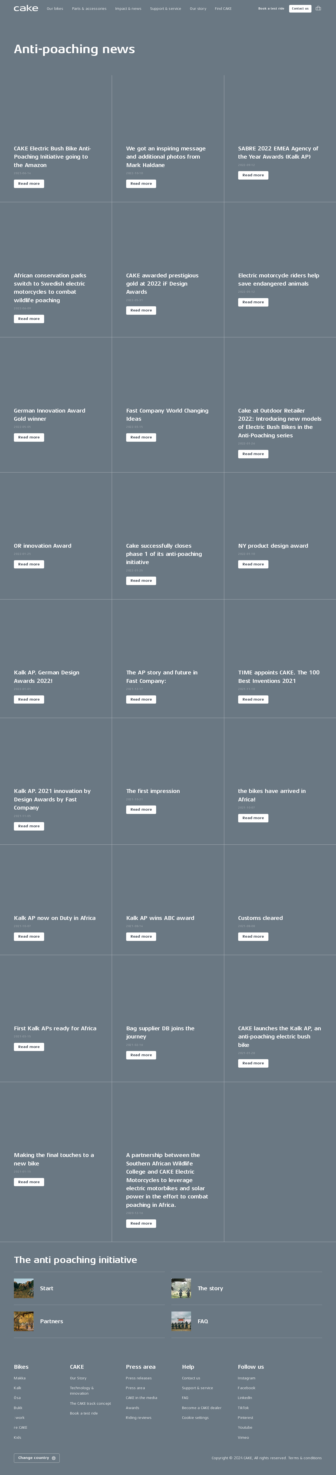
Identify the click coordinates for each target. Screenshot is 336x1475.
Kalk (17, 1388)
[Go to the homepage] (26, 9)
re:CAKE (20, 1427)
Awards (132, 1408)
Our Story (78, 1378)
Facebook (246, 1388)
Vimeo (243, 1437)
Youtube (245, 1427)
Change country (37, 1458)
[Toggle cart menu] (318, 8)
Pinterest (245, 1418)
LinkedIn (245, 1398)
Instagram (246, 1378)
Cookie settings (195, 1418)
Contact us (300, 8)
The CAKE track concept (90, 1403)
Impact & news (128, 9)
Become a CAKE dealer (202, 1408)
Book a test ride (271, 8)
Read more (29, 183)
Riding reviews (139, 1418)
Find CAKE (223, 9)
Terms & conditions (305, 1458)
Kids (17, 1437)
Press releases (139, 1378)
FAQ (185, 1398)
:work (19, 1418)
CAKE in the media (141, 1398)
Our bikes (55, 9)
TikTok (243, 1408)
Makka (20, 1378)
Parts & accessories (89, 9)
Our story (198, 9)
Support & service (165, 9)
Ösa (17, 1398)
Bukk (18, 1408)
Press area (135, 1388)
